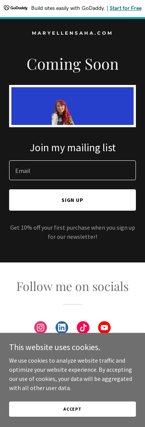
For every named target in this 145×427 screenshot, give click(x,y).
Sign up (72, 200)
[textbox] (72, 170)
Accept (72, 409)
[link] (72, 32)
